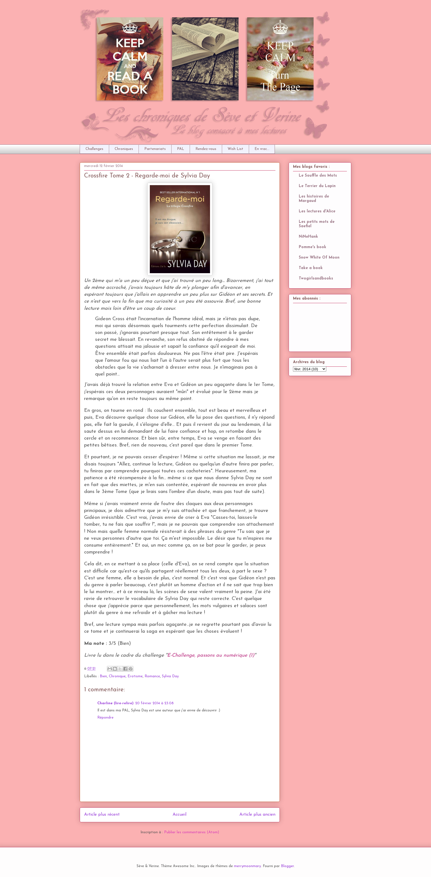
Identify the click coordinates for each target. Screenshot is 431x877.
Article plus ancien (257, 814)
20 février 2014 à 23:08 (154, 703)
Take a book (311, 268)
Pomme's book (312, 247)
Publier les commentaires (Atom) (191, 832)
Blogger (287, 866)
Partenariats (155, 149)
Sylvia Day (170, 676)
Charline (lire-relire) (115, 703)
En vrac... (262, 149)
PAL (180, 149)
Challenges (94, 149)
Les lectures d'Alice (317, 211)
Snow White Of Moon (319, 258)
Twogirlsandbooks (316, 278)
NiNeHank (308, 237)
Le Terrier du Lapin (317, 186)
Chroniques (124, 149)
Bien (103, 676)
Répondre (105, 717)
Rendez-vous (205, 149)
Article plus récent (102, 814)
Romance (152, 676)
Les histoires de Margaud (314, 198)
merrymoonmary (247, 866)
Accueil (179, 814)
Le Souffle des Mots (318, 176)
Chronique (117, 676)
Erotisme (135, 676)
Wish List (235, 149)
